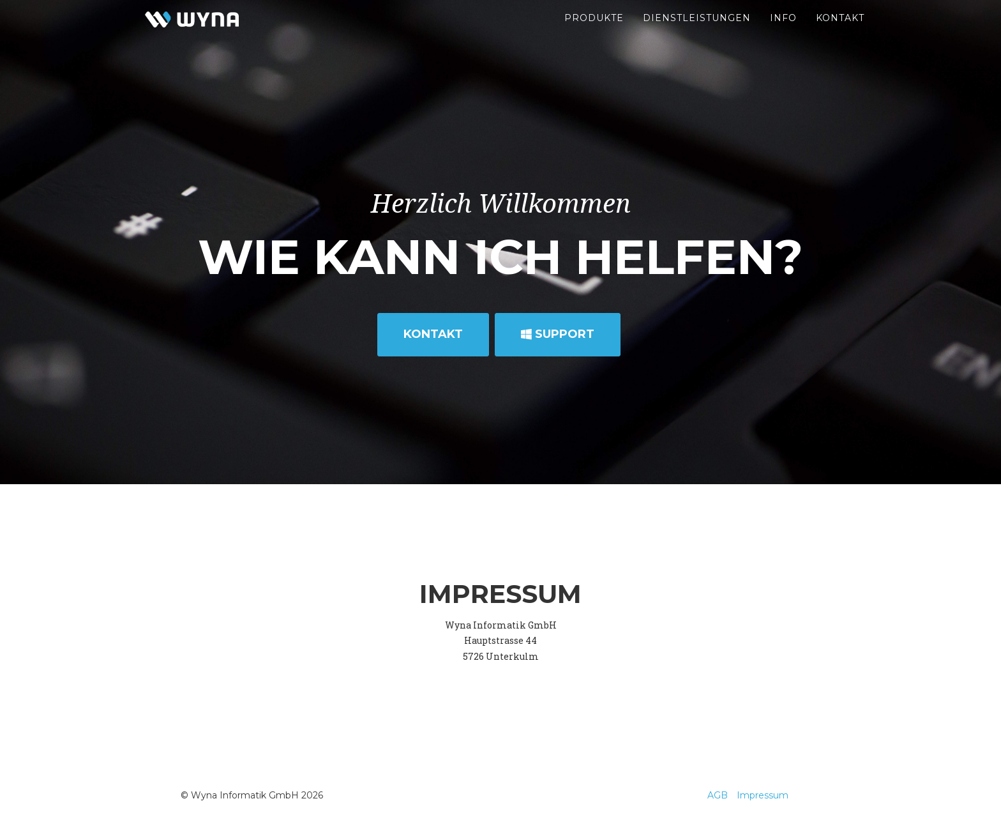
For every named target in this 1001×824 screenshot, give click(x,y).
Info (783, 32)
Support (557, 334)
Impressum (762, 795)
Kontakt (840, 32)
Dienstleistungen (697, 32)
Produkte (594, 32)
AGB (717, 795)
